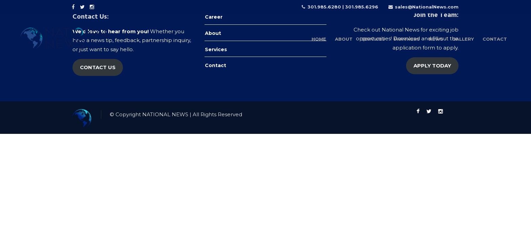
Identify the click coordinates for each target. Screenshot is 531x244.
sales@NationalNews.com (427, 6)
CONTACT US (97, 67)
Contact (215, 65)
